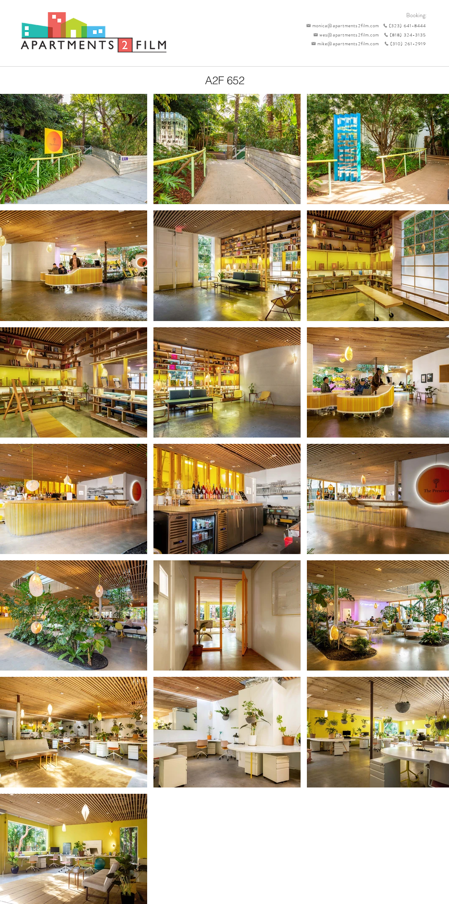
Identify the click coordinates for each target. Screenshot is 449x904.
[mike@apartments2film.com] (343, 43)
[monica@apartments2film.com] (340, 25)
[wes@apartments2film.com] (345, 34)
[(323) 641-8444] (402, 25)
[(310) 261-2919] (402, 43)
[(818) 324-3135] (402, 34)
